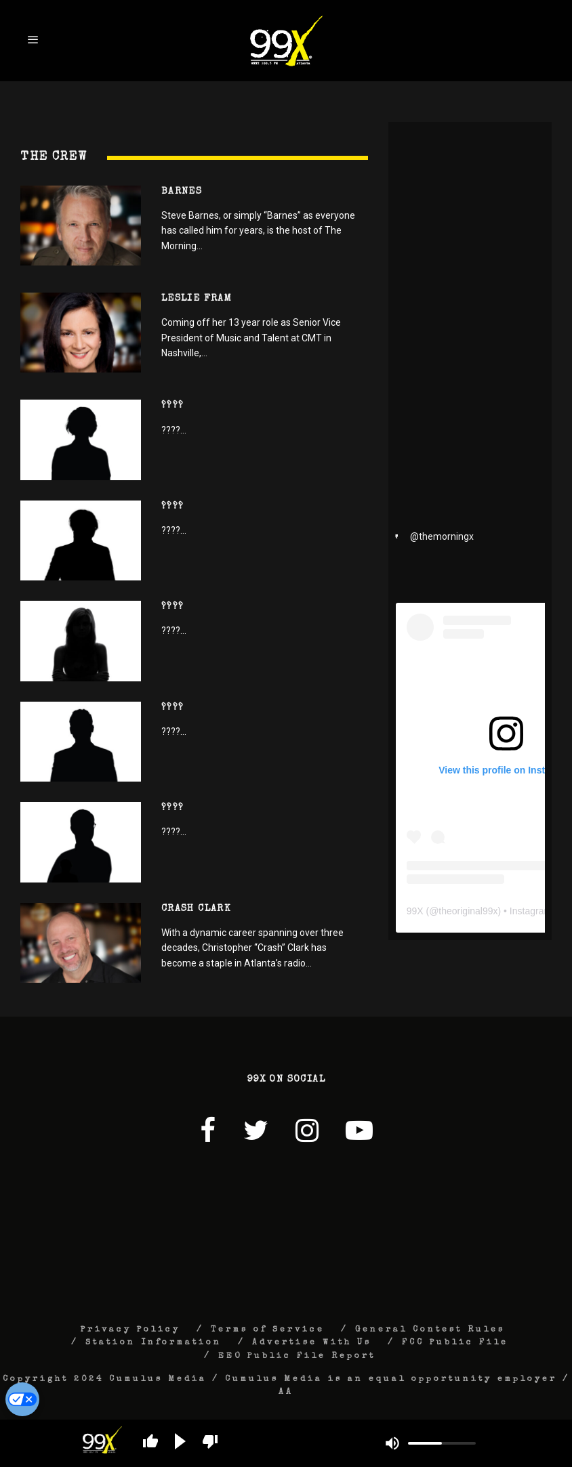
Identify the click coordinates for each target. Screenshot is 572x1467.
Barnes (181, 191)
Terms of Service (268, 1330)
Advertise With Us (311, 1343)
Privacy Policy (130, 1330)
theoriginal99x (467, 911)
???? (172, 405)
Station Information (153, 1343)
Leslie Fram (196, 298)
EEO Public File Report (296, 1357)
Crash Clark (195, 909)
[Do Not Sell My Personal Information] (22, 1399)
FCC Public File (455, 1343)
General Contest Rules (430, 1330)
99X (415, 911)
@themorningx (442, 536)
